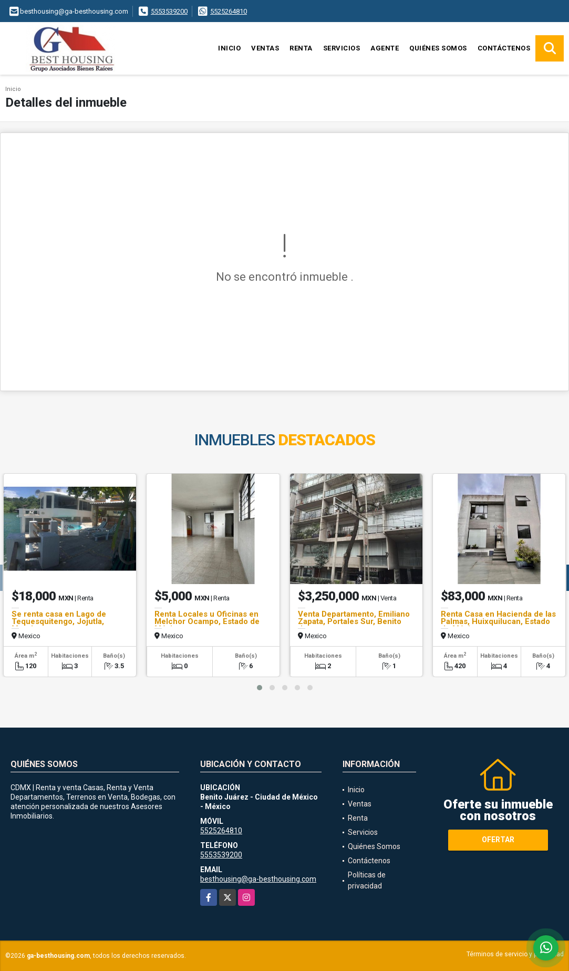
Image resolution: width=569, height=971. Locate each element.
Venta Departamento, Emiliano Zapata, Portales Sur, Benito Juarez (354, 621)
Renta (301, 48)
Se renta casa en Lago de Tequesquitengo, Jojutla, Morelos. (59, 621)
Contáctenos (504, 48)
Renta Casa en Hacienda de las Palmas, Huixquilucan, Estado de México (498, 621)
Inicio (229, 48)
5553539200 (169, 11)
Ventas (265, 48)
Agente (384, 48)
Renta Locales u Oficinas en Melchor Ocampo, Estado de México (207, 621)
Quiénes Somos (438, 48)
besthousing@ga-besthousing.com (258, 879)
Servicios (341, 48)
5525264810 (228, 11)
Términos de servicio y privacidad (515, 954)
